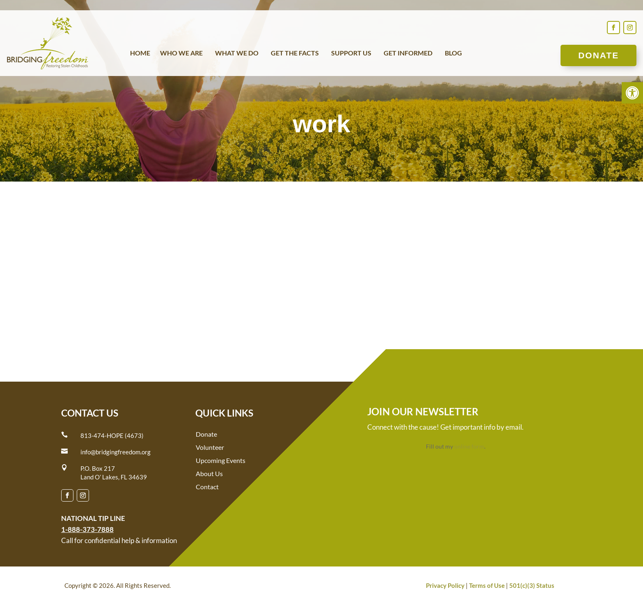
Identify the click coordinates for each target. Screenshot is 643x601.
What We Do (237, 53)
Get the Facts (295, 53)
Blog (453, 53)
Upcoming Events (220, 460)
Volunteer (210, 447)
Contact (207, 486)
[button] (632, 93)
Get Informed (408, 53)
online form (469, 446)
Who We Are (181, 53)
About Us (209, 473)
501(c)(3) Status (531, 585)
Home (140, 53)
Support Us (351, 53)
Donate (598, 55)
